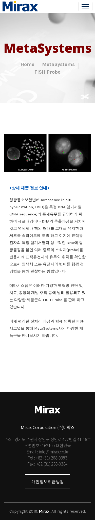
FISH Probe (47, 72)
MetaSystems (58, 64)
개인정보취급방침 (47, 481)
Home (27, 64)
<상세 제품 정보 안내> (29, 188)
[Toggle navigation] (85, 6)
